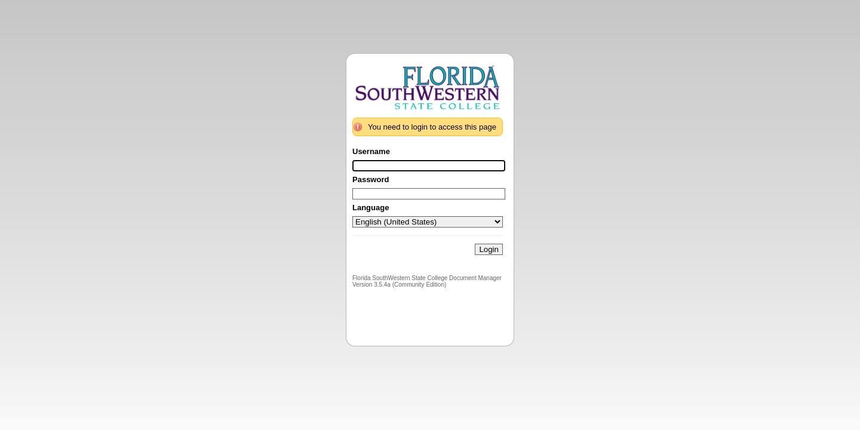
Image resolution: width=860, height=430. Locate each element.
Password (370, 179)
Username (371, 151)
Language (370, 207)
